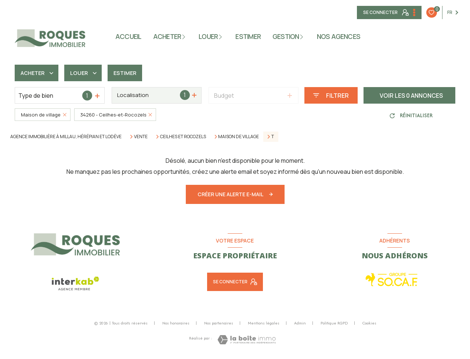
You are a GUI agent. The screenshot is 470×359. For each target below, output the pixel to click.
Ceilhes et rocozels (183, 136)
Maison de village (238, 136)
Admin (300, 323)
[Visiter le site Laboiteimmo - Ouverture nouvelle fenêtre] (246, 339)
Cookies (369, 323)
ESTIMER (248, 36)
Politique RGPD (334, 323)
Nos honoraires (175, 323)
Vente (141, 136)
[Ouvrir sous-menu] (185, 36)
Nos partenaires (218, 323)
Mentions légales (263, 323)
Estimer (130, 73)
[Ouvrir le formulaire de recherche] (331, 95)
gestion (285, 36)
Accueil (128, 36)
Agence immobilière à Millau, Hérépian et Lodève (66, 136)
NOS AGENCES (339, 36)
